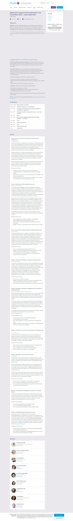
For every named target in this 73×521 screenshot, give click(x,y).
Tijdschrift (15, 7)
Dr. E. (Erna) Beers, (19, 496)
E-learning (53, 7)
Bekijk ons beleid (33, 517)
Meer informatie (19, 445)
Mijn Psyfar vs (43, 2)
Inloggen (47, 2)
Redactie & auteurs (22, 7)
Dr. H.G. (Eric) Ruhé (14, 231)
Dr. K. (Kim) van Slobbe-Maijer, (16, 291)
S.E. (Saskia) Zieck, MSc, (20, 442)
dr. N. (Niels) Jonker (20, 504)
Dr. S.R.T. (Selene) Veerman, (15, 261)
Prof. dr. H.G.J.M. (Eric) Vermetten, (16, 185)
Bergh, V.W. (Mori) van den (26, 291)
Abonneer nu (59, 7)
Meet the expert (40, 7)
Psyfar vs (14, 3)
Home (11, 7)
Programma (50, 17)
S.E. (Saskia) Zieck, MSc (15, 141)
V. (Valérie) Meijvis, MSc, (20, 488)
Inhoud (49, 18)
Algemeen (50, 15)
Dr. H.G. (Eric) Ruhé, (20, 458)
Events (34, 7)
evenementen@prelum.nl (17, 313)
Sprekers (50, 20)
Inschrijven (55, 27)
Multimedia (29, 7)
